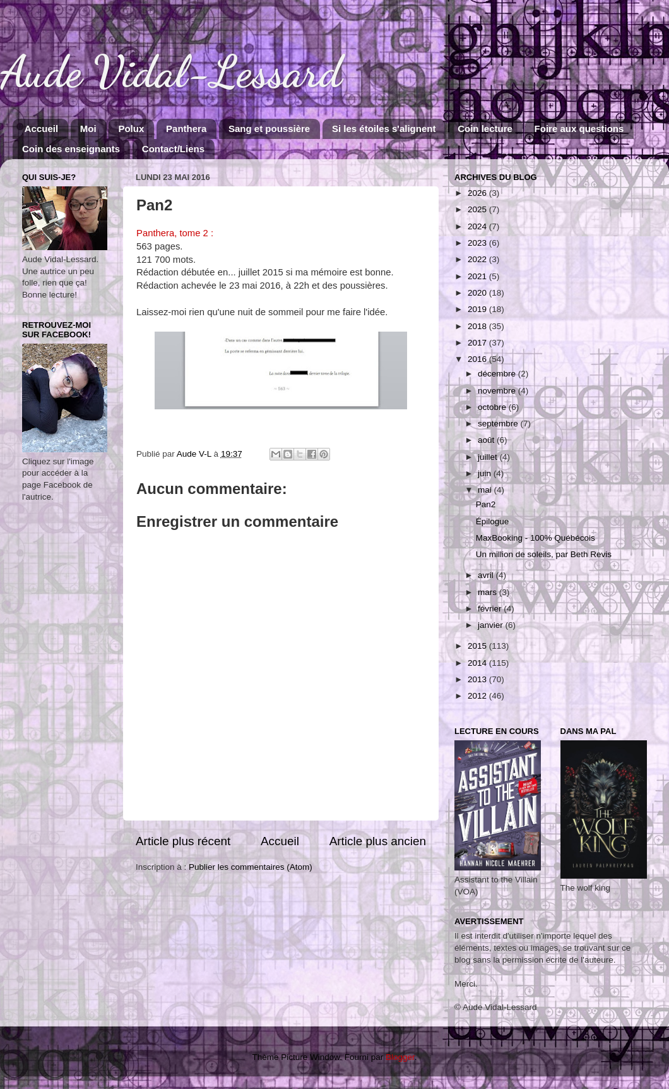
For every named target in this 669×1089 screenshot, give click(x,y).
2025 (478, 209)
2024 (478, 226)
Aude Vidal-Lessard (171, 72)
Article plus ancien (377, 841)
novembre (498, 390)
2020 (478, 293)
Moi (88, 128)
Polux (131, 128)
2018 (478, 326)
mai (486, 490)
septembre (499, 423)
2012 (478, 696)
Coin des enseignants (71, 148)
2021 (478, 276)
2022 (478, 259)
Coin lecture (485, 128)
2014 (478, 663)
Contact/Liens (173, 148)
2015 (478, 646)
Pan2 (486, 504)
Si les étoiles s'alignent (383, 128)
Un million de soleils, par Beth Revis (544, 554)
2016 (478, 359)
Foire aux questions (579, 128)
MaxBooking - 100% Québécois (535, 538)
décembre (498, 373)
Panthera (186, 128)
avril (487, 575)
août (487, 440)
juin (486, 473)
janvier (492, 625)
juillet (489, 457)
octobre (493, 407)
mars (488, 592)
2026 (478, 193)
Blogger (400, 1057)
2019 (478, 309)
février (491, 608)
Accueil (41, 128)
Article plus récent (183, 841)
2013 (478, 679)
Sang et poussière (269, 128)
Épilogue (492, 521)
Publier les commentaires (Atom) (250, 867)
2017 (478, 342)
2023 (478, 243)
